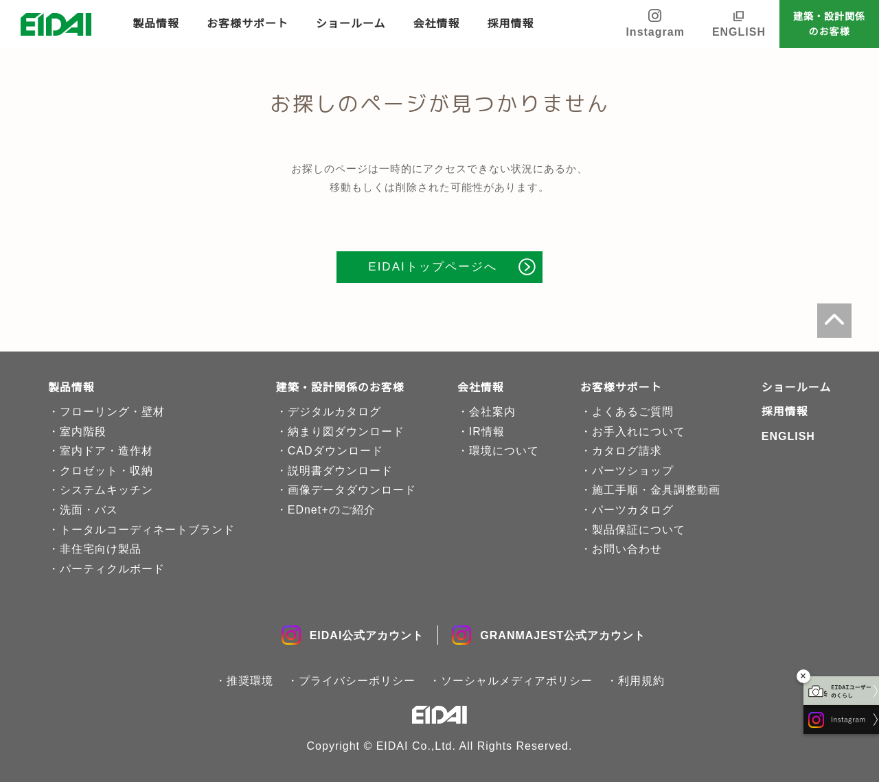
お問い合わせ (627, 549)
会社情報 (436, 24)
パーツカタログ (633, 510)
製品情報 (156, 24)
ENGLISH (739, 32)
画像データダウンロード (352, 490)
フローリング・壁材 (112, 411)
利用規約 (641, 681)
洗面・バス (89, 510)
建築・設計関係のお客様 (829, 24)
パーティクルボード (112, 569)
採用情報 (511, 24)
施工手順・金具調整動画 (656, 490)
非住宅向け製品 (100, 549)
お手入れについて (638, 431)
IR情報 (487, 431)
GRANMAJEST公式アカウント (549, 635)
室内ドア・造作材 (106, 451)
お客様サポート (247, 24)
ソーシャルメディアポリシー (517, 681)
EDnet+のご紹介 (332, 510)
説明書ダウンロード (340, 470)
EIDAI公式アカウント (353, 635)
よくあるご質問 (633, 411)
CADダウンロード (335, 451)
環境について (504, 451)
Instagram (655, 23)
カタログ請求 (627, 451)
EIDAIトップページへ (432, 266)
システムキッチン (106, 490)
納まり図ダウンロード (346, 431)
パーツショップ (633, 470)
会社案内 (492, 411)
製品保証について (638, 530)
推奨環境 (250, 681)
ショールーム (351, 24)
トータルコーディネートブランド (147, 530)
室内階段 (83, 431)
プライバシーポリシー (357, 681)
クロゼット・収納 (106, 470)
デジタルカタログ (334, 411)
